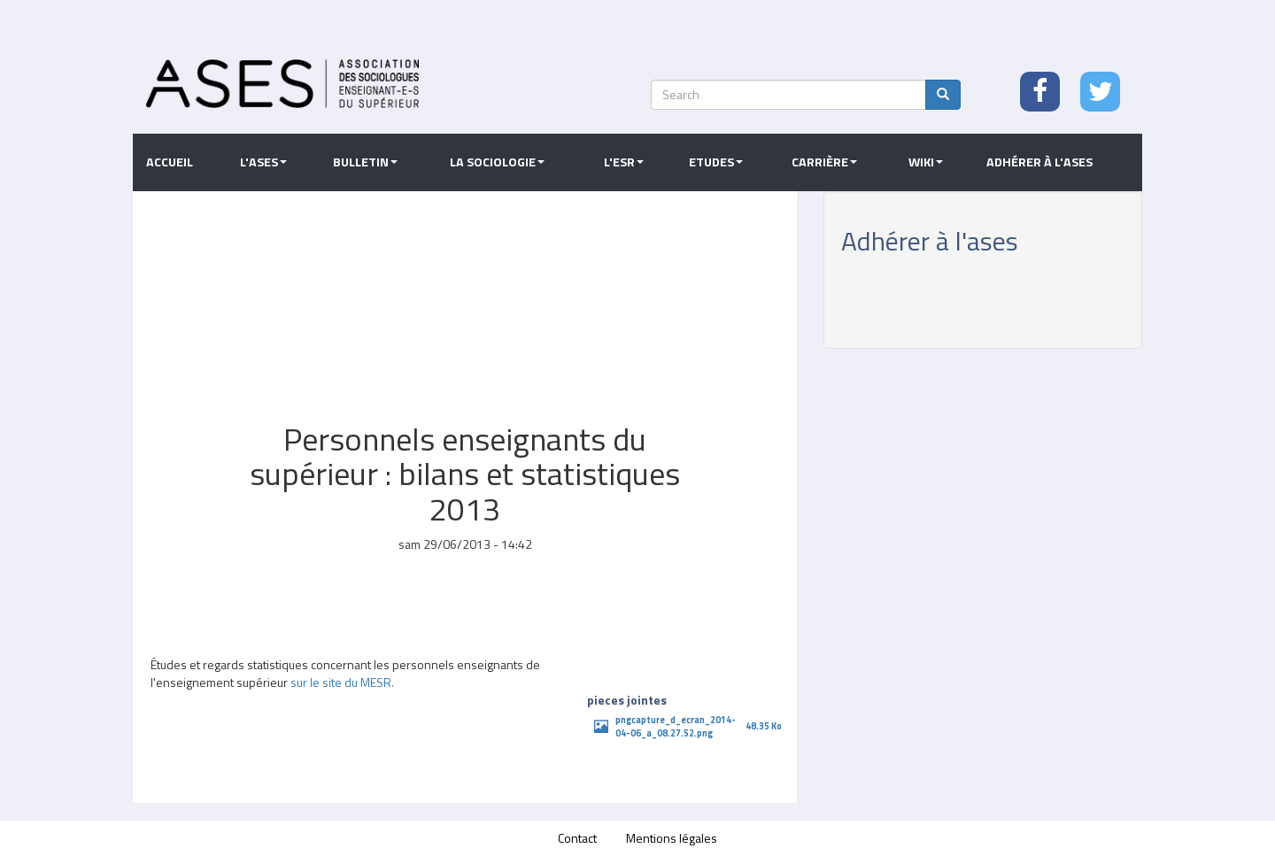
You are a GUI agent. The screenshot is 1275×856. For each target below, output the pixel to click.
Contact (577, 838)
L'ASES (263, 162)
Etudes (716, 162)
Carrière (824, 162)
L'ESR (624, 162)
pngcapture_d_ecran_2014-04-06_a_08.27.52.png (675, 726)
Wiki (925, 162)
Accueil (169, 162)
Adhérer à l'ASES (1039, 162)
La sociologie (497, 162)
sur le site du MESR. (342, 682)
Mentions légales (671, 838)
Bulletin (365, 162)
